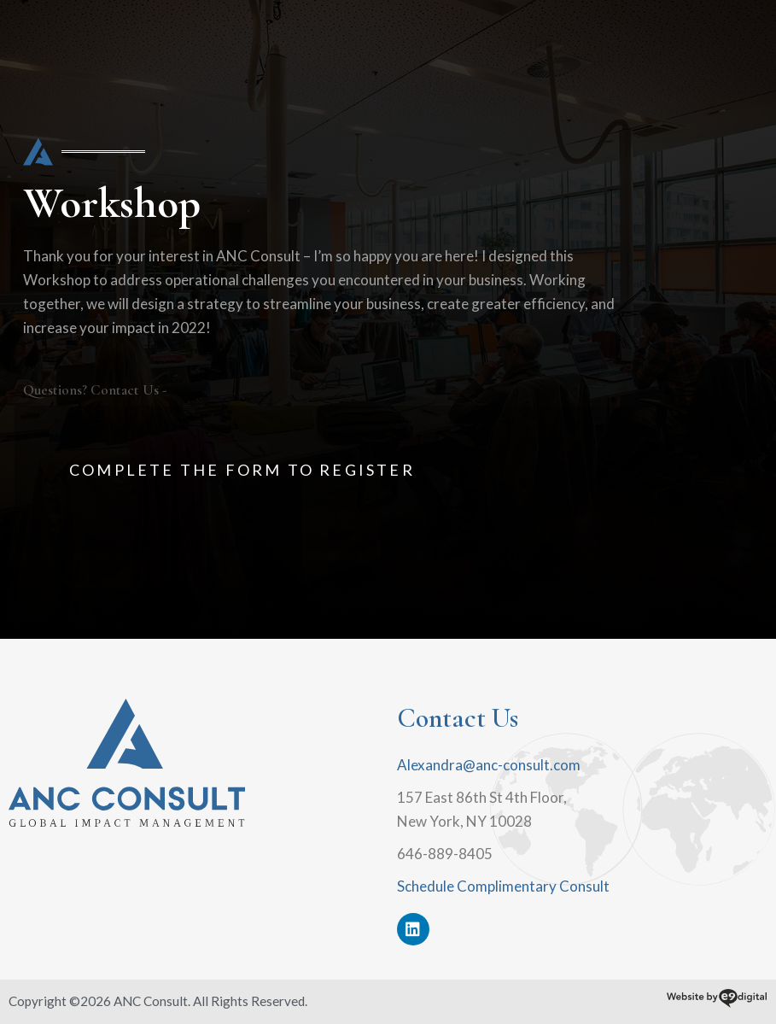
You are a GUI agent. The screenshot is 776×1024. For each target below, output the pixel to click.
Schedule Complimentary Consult (503, 886)
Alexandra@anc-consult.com (489, 765)
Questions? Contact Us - (94, 390)
